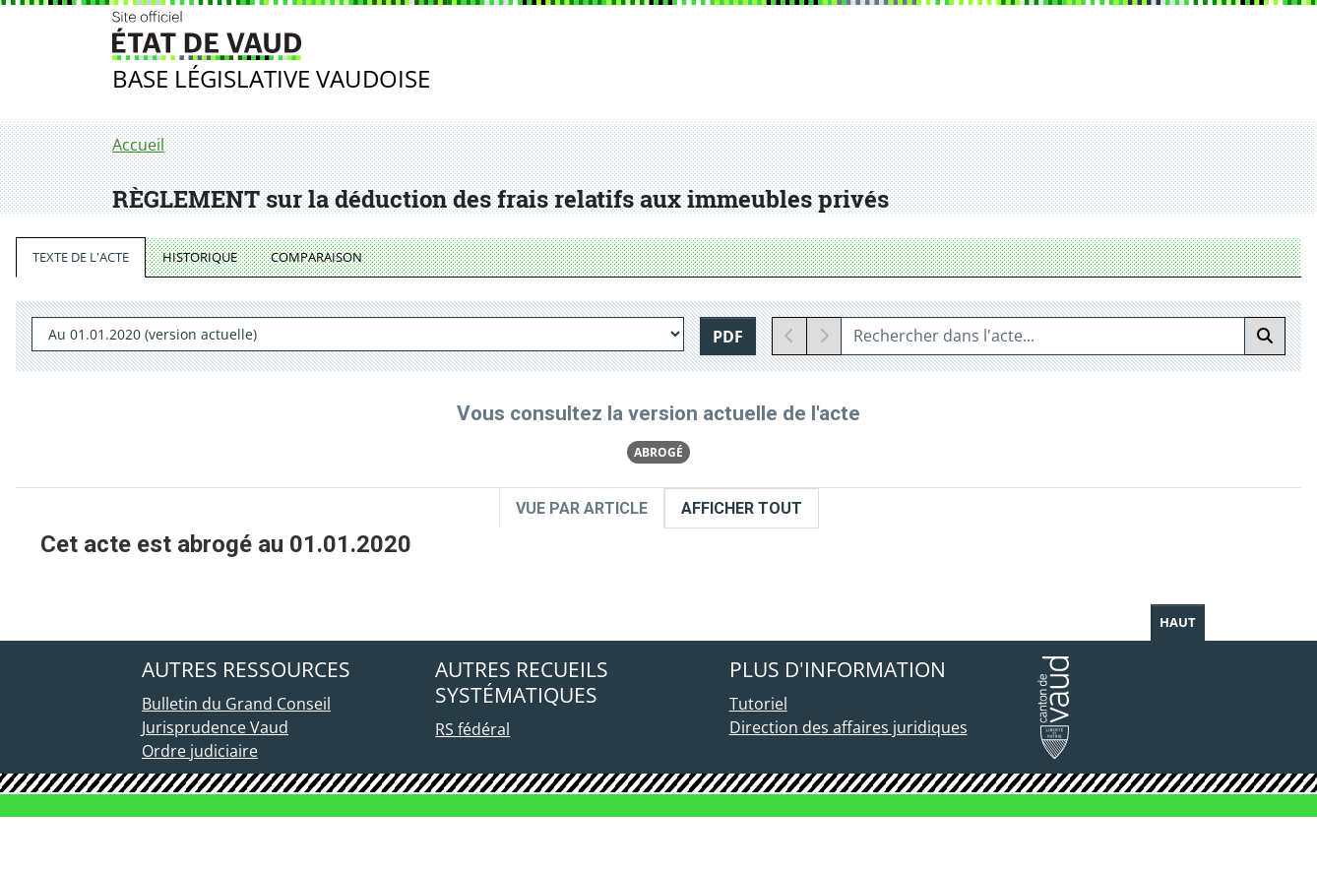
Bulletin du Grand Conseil (236, 757)
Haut (1178, 675)
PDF (728, 336)
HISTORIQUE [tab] (199, 257)
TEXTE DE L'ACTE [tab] (80, 257)
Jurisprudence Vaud (215, 780)
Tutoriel (758, 757)
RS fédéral (472, 782)
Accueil (138, 144)
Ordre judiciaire (200, 804)
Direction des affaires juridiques (848, 780)
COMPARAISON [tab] (316, 257)
